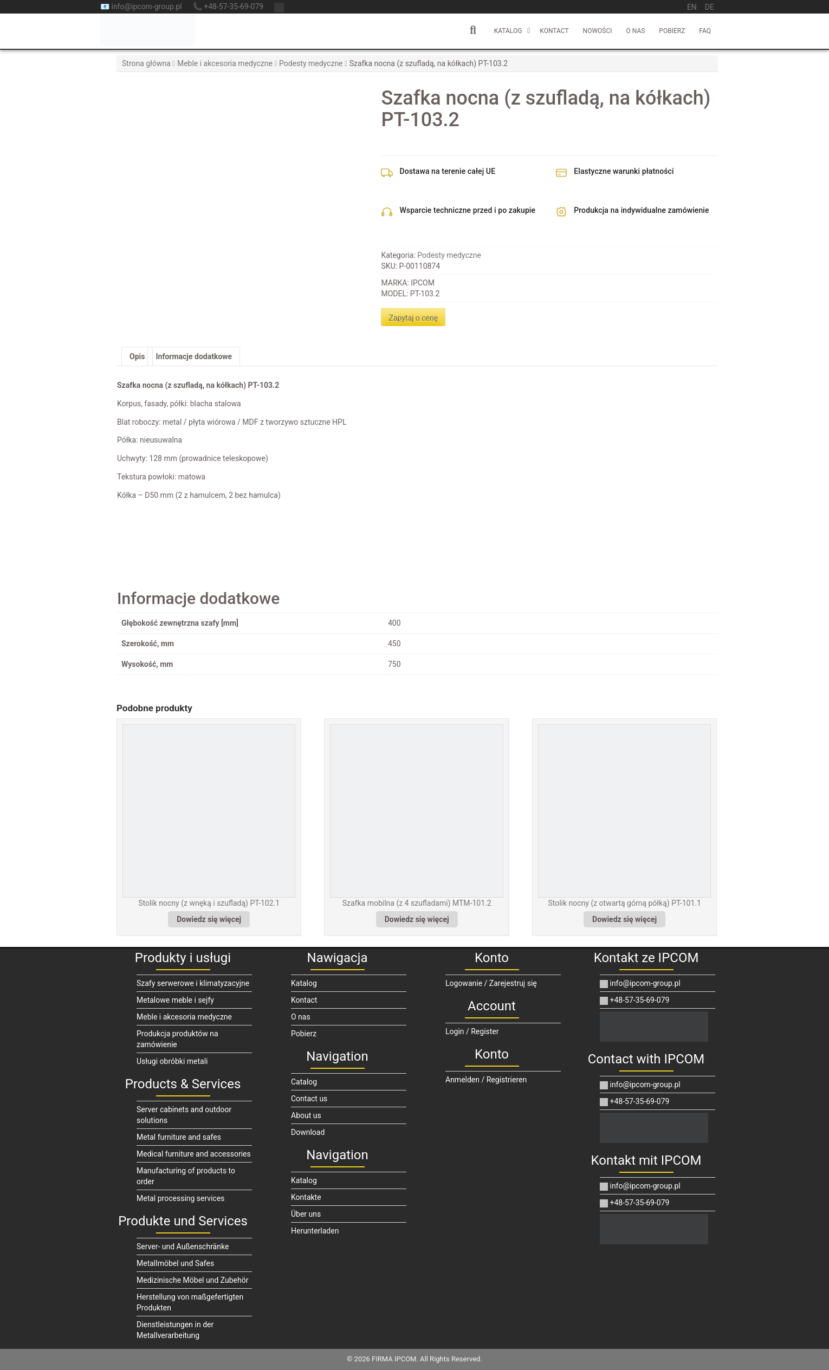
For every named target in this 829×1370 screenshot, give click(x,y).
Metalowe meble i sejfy (175, 1000)
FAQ (705, 31)
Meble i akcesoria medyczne (225, 63)
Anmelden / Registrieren (486, 1079)
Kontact (554, 31)
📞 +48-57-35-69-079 (228, 6)
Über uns (306, 1214)
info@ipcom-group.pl (640, 983)
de (709, 7)
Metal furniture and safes (179, 1137)
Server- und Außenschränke (183, 1246)
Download (308, 1132)
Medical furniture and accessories (194, 1154)
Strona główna (146, 63)
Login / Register (472, 1031)
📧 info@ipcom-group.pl (141, 6)
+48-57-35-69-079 (634, 1000)
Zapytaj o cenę (413, 318)
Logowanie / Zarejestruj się (491, 983)
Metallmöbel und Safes (175, 1263)
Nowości (597, 31)
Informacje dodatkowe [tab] (194, 356)
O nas (635, 31)
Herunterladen (315, 1230)
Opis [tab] (137, 356)
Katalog (508, 31)
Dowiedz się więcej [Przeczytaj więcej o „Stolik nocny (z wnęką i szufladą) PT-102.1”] (209, 919)
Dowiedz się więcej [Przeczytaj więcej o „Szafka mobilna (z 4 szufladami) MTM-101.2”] (417, 919)
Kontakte (306, 1197)
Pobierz (672, 31)
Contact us (309, 1098)
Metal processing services (181, 1198)
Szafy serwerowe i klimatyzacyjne (193, 983)
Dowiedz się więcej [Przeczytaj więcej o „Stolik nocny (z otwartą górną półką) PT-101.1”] (624, 919)
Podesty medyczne (311, 63)
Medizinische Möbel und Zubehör (192, 1280)
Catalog (304, 1081)
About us (306, 1115)
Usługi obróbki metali (172, 1061)
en (692, 7)
